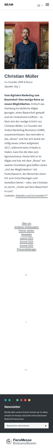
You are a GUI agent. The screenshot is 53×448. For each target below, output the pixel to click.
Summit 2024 (26, 242)
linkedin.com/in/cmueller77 (32, 195)
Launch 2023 (26, 238)
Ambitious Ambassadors (26, 227)
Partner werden (26, 231)
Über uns (26, 223)
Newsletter (26, 234)
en (26, 370)
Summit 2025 (26, 245)
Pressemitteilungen (26, 249)
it (25, 322)
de (39, 5)
